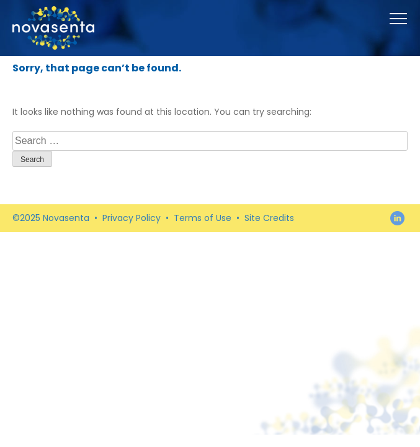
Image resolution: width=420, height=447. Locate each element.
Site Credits (269, 218)
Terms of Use (202, 218)
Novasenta (53, 28)
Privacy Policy (131, 218)
